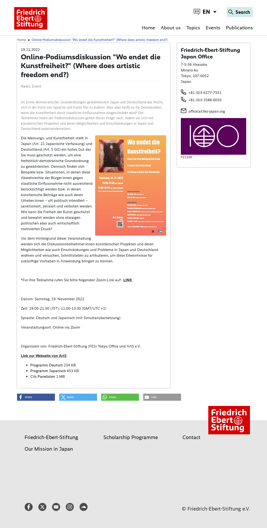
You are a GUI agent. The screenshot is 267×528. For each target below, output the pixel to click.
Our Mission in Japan (49, 449)
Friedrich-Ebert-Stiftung (51, 437)
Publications (239, 28)
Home (148, 28)
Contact (191, 437)
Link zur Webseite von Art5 (44, 355)
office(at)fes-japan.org (206, 111)
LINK (127, 280)
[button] (36, 397)
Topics (193, 28)
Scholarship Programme (130, 437)
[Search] (240, 12)
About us (171, 28)
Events (213, 28)
